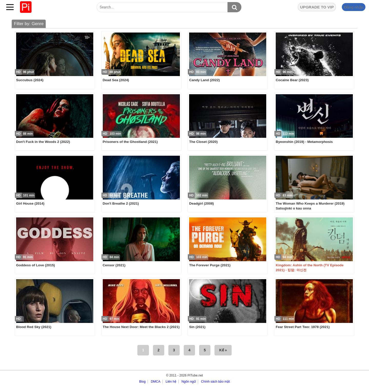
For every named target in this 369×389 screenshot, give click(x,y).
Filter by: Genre (29, 23)
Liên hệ (171, 381)
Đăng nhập (353, 7)
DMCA (155, 381)
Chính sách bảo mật (215, 381)
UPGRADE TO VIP (317, 7)
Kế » (223, 350)
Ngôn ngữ (188, 381)
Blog (142, 381)
